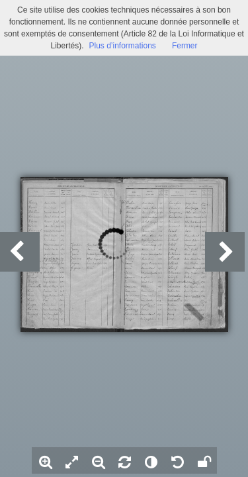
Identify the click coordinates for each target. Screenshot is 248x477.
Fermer (185, 45)
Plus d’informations (122, 45)
